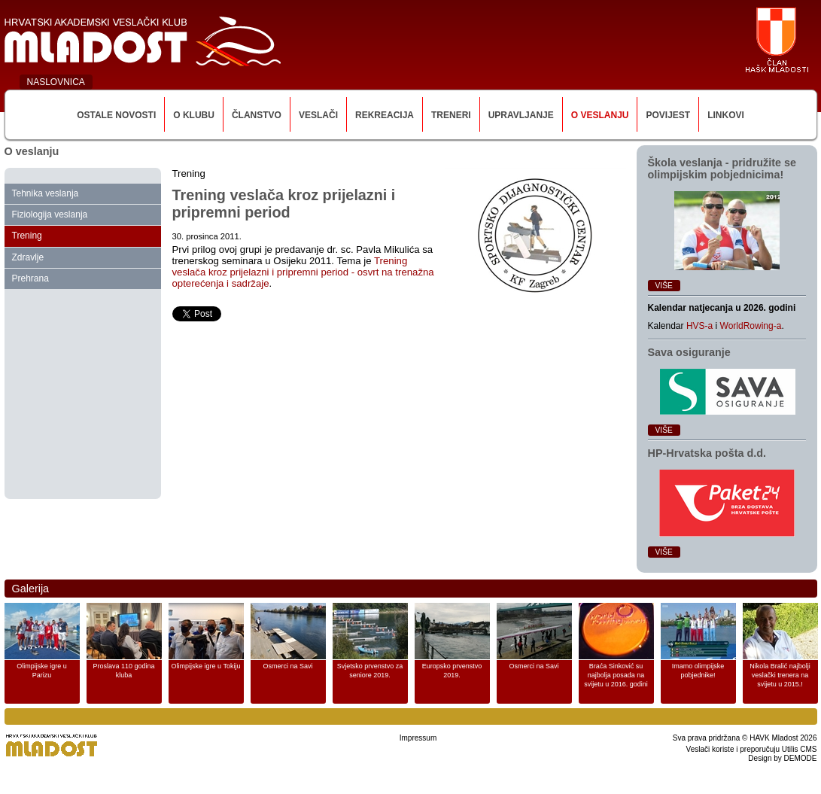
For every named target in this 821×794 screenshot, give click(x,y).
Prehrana (30, 278)
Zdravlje (28, 257)
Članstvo (256, 115)
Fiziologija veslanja (50, 214)
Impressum (418, 738)
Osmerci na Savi (287, 666)
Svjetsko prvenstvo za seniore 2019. (370, 670)
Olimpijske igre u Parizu (42, 670)
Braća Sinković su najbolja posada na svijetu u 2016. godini (616, 675)
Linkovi (725, 115)
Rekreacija (384, 115)
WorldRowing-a (751, 326)
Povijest (668, 115)
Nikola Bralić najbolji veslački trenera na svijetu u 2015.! (780, 675)
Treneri (451, 115)
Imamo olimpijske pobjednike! (698, 670)
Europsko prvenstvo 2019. (452, 670)
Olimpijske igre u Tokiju (206, 666)
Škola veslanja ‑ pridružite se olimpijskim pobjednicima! (722, 169)
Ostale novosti (116, 115)
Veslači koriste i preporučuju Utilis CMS (751, 749)
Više (664, 285)
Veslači (318, 115)
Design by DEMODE (782, 758)
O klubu (193, 115)
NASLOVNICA (56, 82)
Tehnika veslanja (45, 193)
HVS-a (699, 326)
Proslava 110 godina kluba (123, 670)
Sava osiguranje (689, 352)
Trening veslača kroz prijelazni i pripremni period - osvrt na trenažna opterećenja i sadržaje (303, 272)
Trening (27, 235)
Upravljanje (521, 115)
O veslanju (600, 115)
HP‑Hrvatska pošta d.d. (707, 453)
